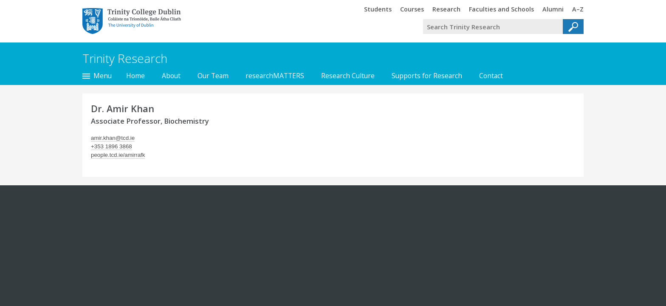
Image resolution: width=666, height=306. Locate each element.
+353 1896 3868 (111, 146)
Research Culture (348, 75)
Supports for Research (427, 75)
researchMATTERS (275, 75)
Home (135, 75)
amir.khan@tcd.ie (113, 138)
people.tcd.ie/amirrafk (118, 155)
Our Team (213, 75)
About (171, 75)
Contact (491, 75)
